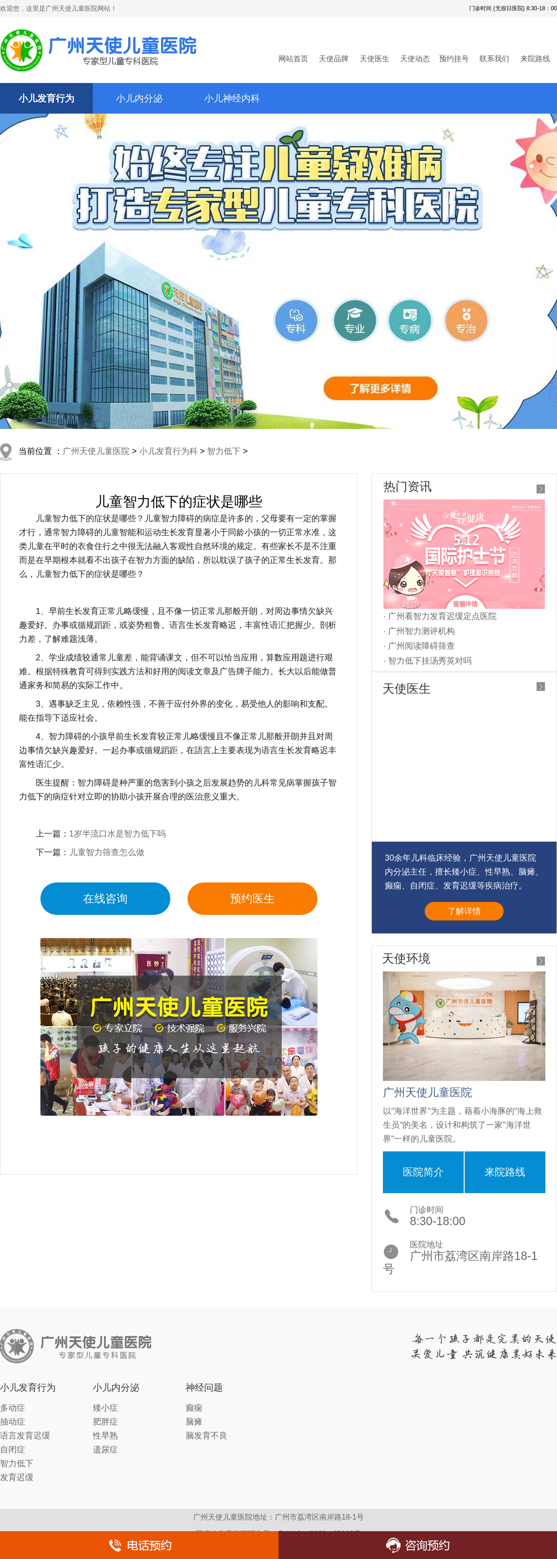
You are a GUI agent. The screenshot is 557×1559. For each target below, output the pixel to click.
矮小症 (105, 1407)
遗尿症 (105, 1449)
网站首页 (293, 59)
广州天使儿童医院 (96, 451)
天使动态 (415, 59)
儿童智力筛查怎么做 (106, 852)
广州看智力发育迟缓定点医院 (442, 616)
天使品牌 (334, 59)
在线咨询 (105, 898)
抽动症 (12, 1421)
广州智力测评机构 (421, 631)
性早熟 (105, 1435)
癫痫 (194, 1407)
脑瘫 (194, 1421)
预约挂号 (454, 59)
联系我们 (494, 59)
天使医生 (374, 59)
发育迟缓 (16, 1477)
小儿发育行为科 (168, 451)
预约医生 (252, 898)
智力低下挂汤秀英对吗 (430, 660)
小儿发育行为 (46, 98)
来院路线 (535, 59)
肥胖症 (105, 1421)
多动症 (12, 1407)
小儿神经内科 (232, 98)
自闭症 (12, 1449)
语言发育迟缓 (25, 1435)
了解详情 (464, 911)
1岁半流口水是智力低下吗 (117, 833)
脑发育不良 (206, 1435)
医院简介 (423, 1172)
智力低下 (223, 451)
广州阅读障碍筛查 (421, 646)
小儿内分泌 (139, 98)
